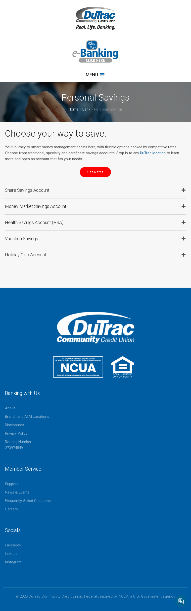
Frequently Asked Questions (28, 500)
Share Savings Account (27, 190)
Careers (11, 509)
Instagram (13, 562)
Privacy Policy (16, 433)
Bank (86, 109)
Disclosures (14, 425)
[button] (92, 74)
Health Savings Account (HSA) (34, 222)
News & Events (17, 492)
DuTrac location (153, 153)
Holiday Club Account (25, 254)
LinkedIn (11, 553)
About (10, 408)
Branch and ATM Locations (27, 416)
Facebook (13, 545)
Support (11, 484)
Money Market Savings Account (35, 206)
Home (73, 109)
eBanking (95, 51)
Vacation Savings (21, 238)
